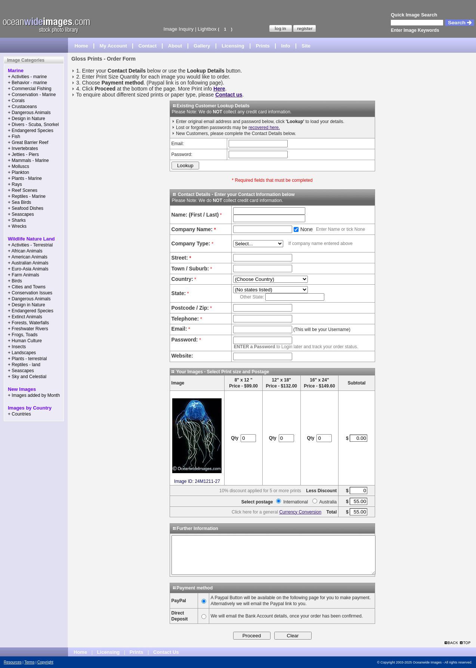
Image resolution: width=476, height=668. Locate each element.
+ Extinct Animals (25, 316)
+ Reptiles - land (24, 364)
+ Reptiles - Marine (27, 196)
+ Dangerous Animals (29, 112)
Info (285, 46)
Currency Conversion (300, 512)
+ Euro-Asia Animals (28, 269)
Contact (148, 46)
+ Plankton (18, 172)
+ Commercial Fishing (29, 88)
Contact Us (166, 652)
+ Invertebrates (23, 148)
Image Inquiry (178, 29)
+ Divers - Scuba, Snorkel (33, 124)
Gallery (202, 46)
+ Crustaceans (22, 106)
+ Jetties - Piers (23, 154)
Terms (29, 662)
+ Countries (19, 414)
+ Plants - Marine (25, 178)
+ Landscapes (22, 352)
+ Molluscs (18, 166)
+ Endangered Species (30, 130)
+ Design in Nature (26, 118)
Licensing (233, 46)
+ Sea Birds (19, 202)
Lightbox (207, 29)
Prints (263, 46)
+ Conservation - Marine (32, 94)
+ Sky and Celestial (27, 376)
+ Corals (16, 100)
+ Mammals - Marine (28, 160)
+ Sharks (17, 220)
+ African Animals (25, 251)
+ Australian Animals (28, 263)
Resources (13, 662)
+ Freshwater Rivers (28, 328)
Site (306, 46)
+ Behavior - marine (27, 82)
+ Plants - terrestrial (27, 358)
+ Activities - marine (27, 76)
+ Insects (17, 346)
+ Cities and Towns (27, 286)
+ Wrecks (17, 226)
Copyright (45, 662)
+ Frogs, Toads (23, 334)
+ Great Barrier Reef (28, 142)
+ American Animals (27, 257)
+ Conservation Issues (30, 292)
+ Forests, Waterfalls (28, 322)
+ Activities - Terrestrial (30, 245)
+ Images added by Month (34, 395)
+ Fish (14, 136)
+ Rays (15, 184)
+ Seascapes (21, 214)
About (175, 46)
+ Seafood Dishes (25, 208)
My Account (113, 46)
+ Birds (15, 281)
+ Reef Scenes (22, 190)
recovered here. (264, 127)
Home (81, 46)
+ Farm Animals (23, 275)
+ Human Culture (25, 340)
